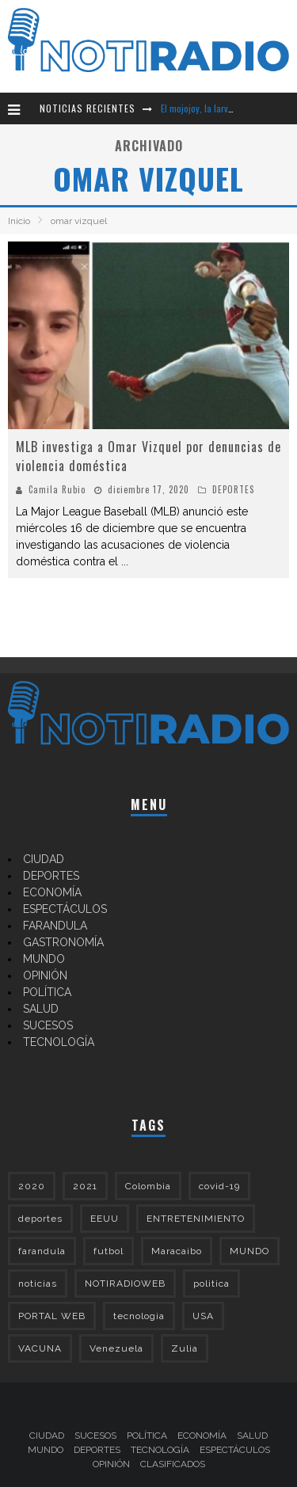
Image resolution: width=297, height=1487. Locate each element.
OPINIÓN (45, 975)
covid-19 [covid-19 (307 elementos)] (219, 1186)
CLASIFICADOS (172, 1464)
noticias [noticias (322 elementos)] (37, 1283)
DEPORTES (233, 489)
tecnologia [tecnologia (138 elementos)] (139, 1316)
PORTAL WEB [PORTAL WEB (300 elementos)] (52, 1316)
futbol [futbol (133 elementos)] (108, 1251)
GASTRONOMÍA (63, 942)
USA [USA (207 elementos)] (203, 1316)
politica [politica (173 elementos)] (211, 1283)
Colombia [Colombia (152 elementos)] (148, 1186)
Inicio (19, 220)
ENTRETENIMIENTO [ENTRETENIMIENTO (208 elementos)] (196, 1218)
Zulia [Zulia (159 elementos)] (184, 1348)
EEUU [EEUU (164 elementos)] (104, 1218)
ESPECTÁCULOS (65, 909)
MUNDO (44, 959)
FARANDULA (55, 925)
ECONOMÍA (52, 892)
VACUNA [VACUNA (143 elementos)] (40, 1348)
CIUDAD (43, 859)
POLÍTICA (47, 992)
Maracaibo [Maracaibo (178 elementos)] (176, 1251)
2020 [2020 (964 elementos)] (31, 1186)
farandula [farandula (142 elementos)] (42, 1251)
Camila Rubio (57, 489)
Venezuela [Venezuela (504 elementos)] (116, 1348)
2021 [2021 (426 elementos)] (85, 1186)
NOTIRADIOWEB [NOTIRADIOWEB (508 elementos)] (125, 1283)
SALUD (41, 1008)
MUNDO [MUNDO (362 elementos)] (249, 1251)
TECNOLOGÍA (58, 1042)
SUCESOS (48, 1025)
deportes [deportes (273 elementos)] (40, 1218)
